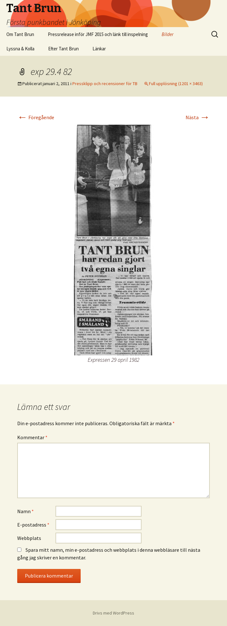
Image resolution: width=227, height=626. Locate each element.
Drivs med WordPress (113, 613)
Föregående (35, 117)
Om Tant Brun (20, 34)
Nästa (198, 117)
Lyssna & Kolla (20, 49)
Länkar (99, 49)
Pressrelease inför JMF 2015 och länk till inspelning (98, 34)
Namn (25, 511)
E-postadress (33, 524)
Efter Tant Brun (63, 49)
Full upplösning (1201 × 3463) (176, 83)
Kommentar (32, 437)
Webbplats (29, 538)
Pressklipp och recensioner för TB (104, 83)
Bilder (167, 34)
